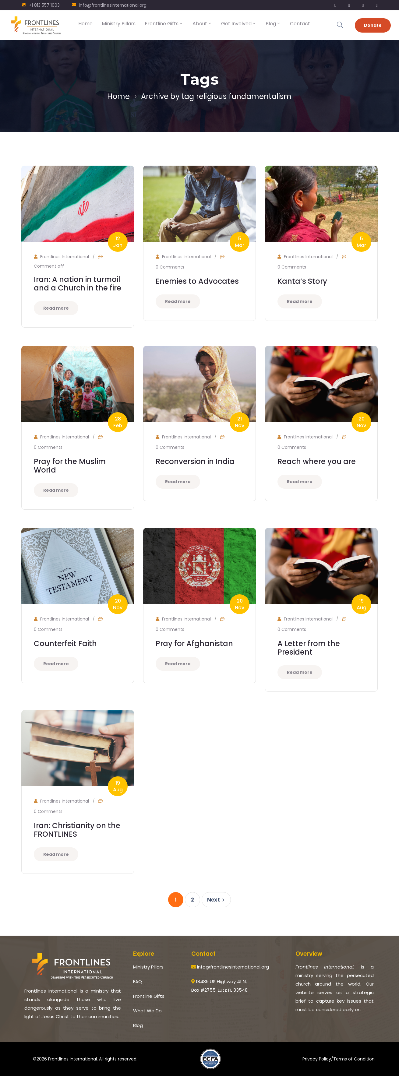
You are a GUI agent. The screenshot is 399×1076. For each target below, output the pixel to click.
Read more (56, 308)
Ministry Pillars (119, 23)
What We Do (147, 1010)
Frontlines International (64, 257)
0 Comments (170, 267)
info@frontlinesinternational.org (113, 5)
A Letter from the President (308, 647)
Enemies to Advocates (197, 281)
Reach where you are (316, 461)
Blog (273, 23)
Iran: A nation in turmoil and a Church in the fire (77, 283)
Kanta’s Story (302, 281)
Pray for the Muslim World (70, 465)
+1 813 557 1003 (44, 5)
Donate (373, 25)
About (202, 23)
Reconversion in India (195, 461)
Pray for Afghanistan (194, 643)
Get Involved (238, 23)
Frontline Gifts (164, 23)
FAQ (137, 981)
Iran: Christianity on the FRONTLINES (77, 830)
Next (216, 899)
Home (85, 23)
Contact (300, 23)
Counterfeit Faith (65, 643)
